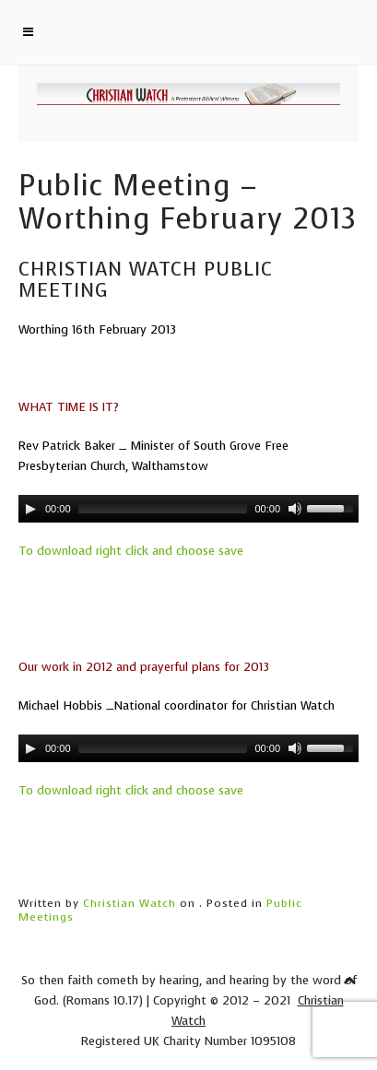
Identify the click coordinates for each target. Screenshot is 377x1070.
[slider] (163, 508)
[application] (188, 509)
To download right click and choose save (130, 551)
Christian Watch (129, 903)
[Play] (30, 508)
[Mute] (295, 508)
